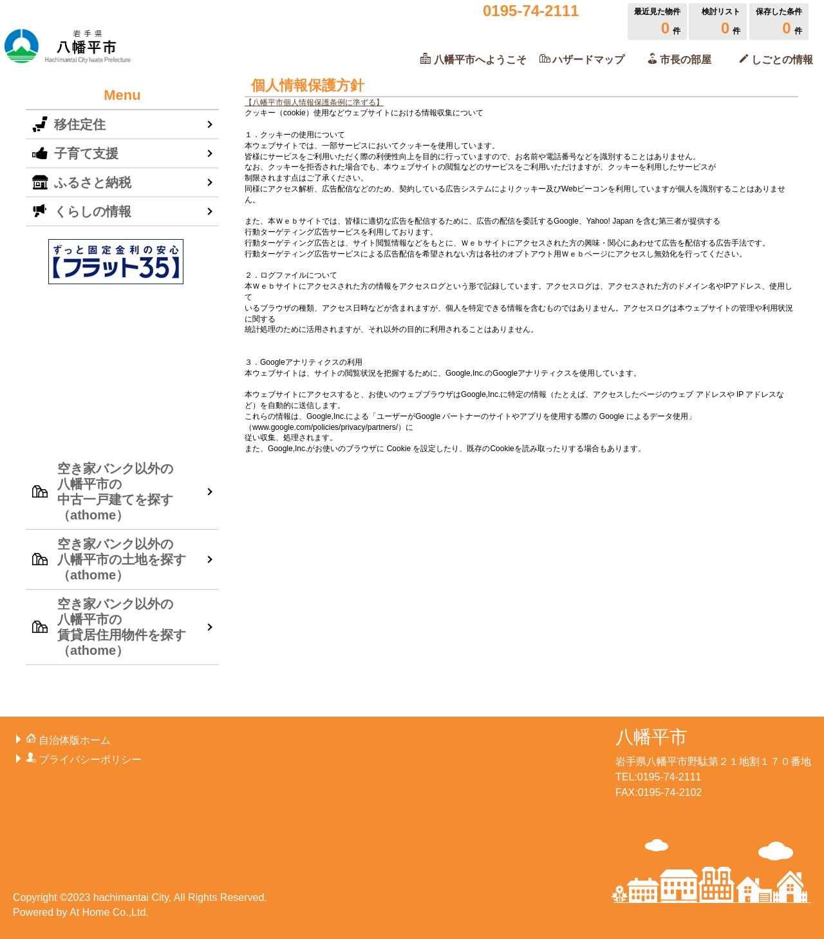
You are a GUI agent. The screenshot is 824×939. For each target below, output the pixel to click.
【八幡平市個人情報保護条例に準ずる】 (314, 102)
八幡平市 (651, 737)
